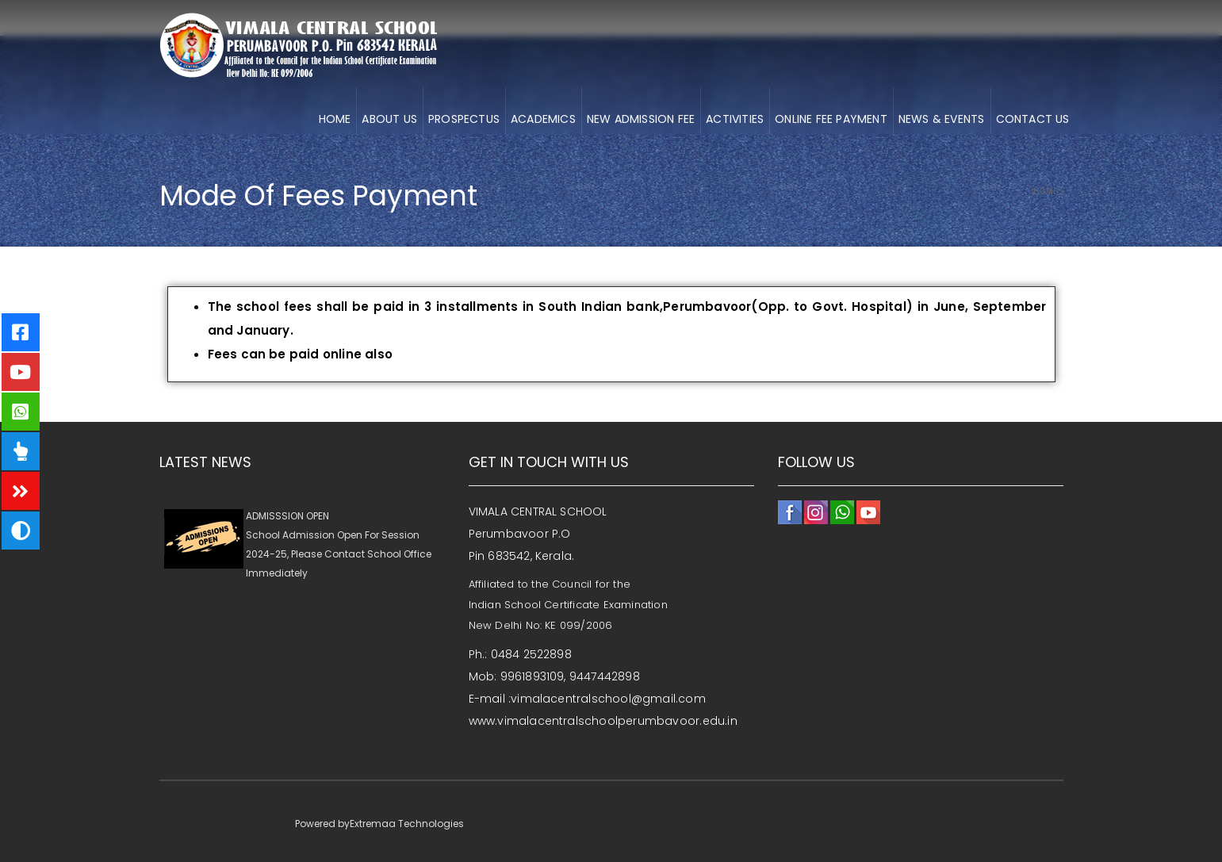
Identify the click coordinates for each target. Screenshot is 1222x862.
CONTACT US (1033, 119)
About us (389, 119)
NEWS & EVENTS (941, 119)
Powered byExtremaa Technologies (379, 823)
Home (1045, 191)
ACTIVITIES (735, 119)
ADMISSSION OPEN (287, 522)
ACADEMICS (543, 119)
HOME (335, 119)
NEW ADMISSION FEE (641, 119)
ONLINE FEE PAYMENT (831, 119)
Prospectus (464, 119)
